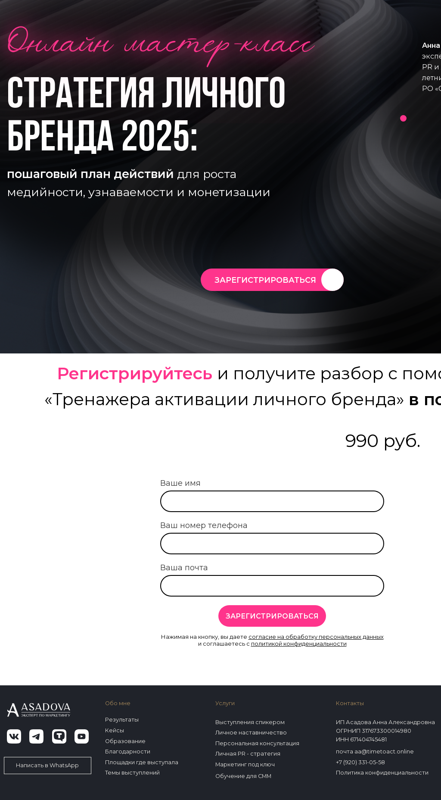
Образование (125, 741)
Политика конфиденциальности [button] (382, 772)
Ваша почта (184, 567)
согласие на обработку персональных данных (316, 636)
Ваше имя (180, 483)
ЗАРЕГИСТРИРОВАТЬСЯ (265, 280)
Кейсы (114, 730)
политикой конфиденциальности (299, 643)
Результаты (122, 719)
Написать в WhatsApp (47, 765)
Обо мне (117, 703)
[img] (332, 279)
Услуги (225, 703)
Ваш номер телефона (204, 525)
